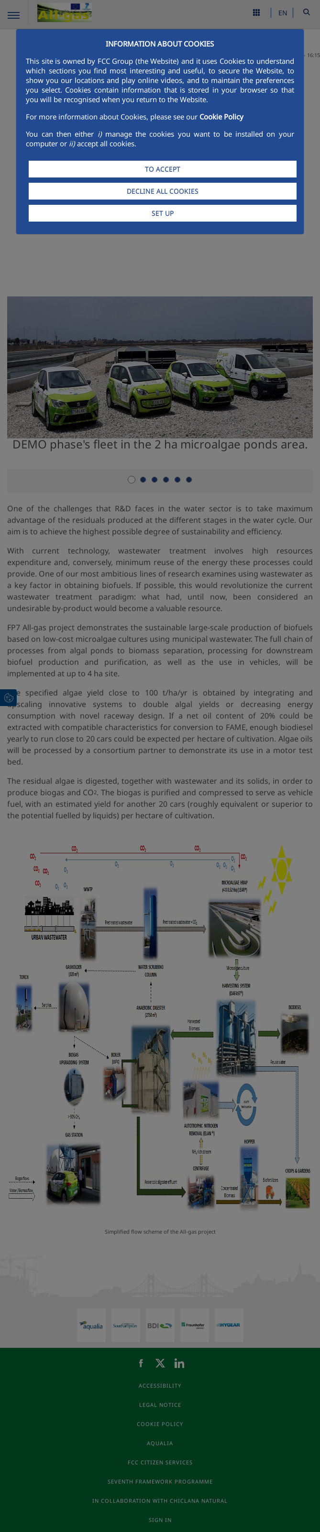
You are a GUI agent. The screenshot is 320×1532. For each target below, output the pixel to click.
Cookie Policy (221, 116)
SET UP (163, 213)
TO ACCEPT (162, 169)
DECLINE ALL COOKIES (163, 191)
